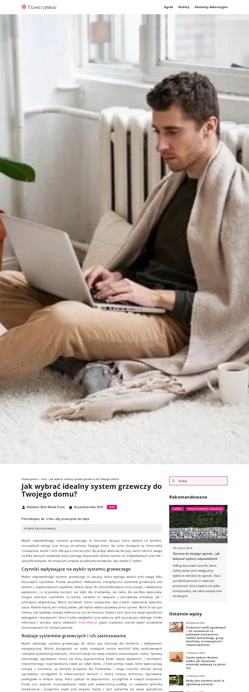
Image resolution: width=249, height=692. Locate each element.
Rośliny (183, 7)
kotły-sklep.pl (88, 622)
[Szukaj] (173, 481)
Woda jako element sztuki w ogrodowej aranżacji (205, 682)
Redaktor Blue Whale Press (46, 507)
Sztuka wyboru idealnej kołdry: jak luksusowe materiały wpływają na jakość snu (206, 663)
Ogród (168, 7)
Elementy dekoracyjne (211, 7)
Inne (112, 507)
